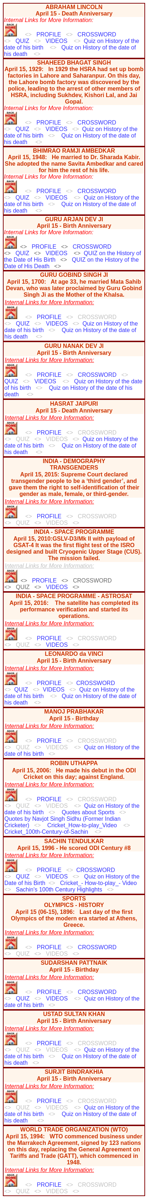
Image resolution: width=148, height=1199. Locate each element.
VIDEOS (56, 41)
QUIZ (22, 41)
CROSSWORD (96, 34)
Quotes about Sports (88, 812)
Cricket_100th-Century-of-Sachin (46, 832)
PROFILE (48, 34)
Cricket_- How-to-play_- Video (98, 883)
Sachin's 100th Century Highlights (59, 889)
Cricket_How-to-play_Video (82, 825)
